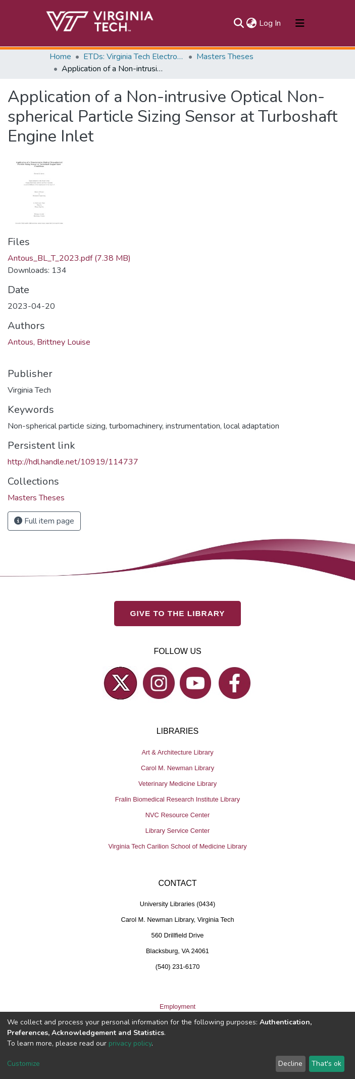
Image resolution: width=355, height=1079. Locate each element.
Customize (23, 1063)
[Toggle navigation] (300, 23)
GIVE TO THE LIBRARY (177, 613)
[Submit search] (239, 23)
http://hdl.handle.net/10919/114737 (73, 461)
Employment (177, 1006)
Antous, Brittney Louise (49, 342)
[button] (251, 23)
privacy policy (130, 1043)
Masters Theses (224, 56)
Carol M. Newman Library (177, 767)
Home (60, 56)
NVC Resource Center (177, 814)
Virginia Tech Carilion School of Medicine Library (177, 846)
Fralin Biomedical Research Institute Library (177, 799)
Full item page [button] (44, 521)
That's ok (326, 1063)
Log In (270, 23)
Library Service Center (177, 830)
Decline (290, 1063)
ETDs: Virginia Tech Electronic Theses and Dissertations (133, 56)
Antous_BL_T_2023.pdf (69, 258)
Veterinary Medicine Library (177, 783)
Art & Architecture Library (177, 752)
